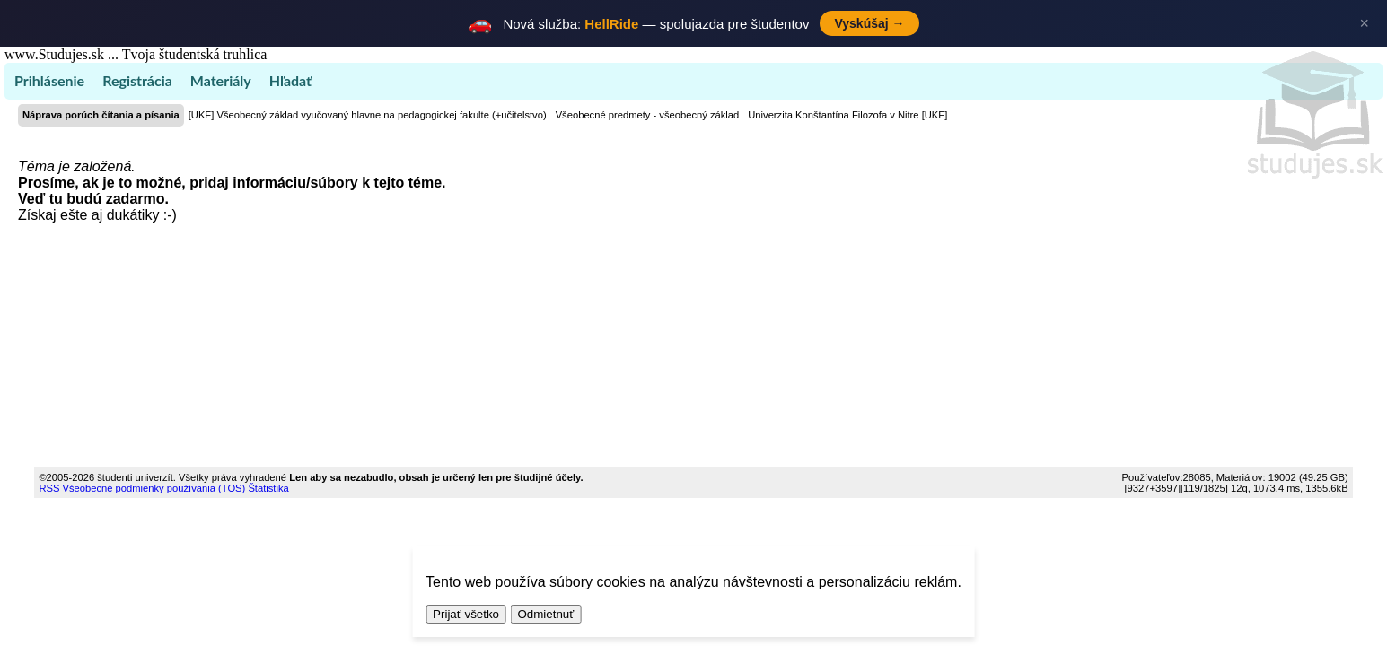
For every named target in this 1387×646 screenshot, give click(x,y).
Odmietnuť (545, 614)
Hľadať (290, 80)
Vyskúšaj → (869, 23)
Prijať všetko (466, 614)
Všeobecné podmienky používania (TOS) (154, 488)
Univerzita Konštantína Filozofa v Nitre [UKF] (847, 114)
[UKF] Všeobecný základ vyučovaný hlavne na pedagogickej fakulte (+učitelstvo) (368, 114)
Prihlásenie (49, 80)
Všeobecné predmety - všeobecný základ (648, 114)
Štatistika (268, 488)
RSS (49, 488)
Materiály (220, 80)
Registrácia (137, 80)
